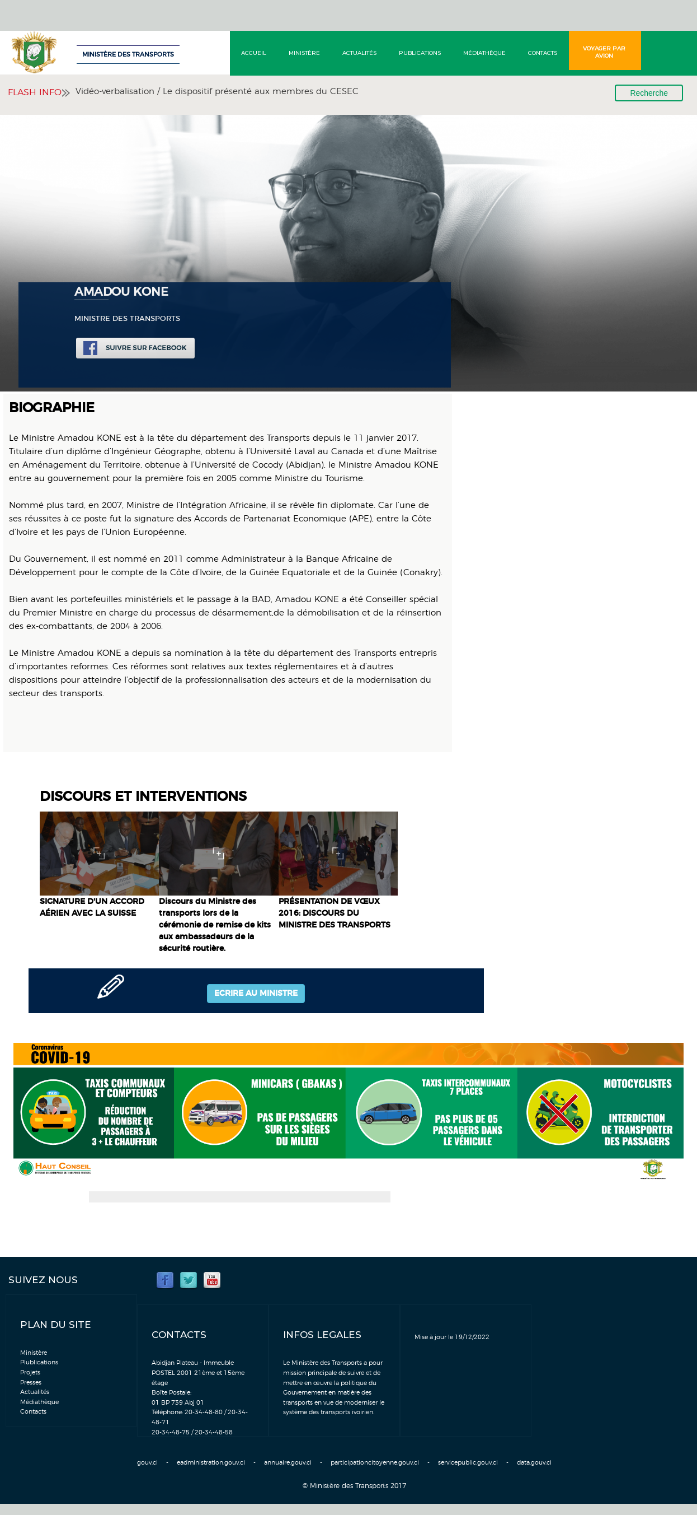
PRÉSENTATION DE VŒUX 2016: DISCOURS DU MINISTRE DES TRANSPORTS (334, 913)
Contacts (542, 53)
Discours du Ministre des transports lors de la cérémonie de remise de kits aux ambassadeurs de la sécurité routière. (215, 925)
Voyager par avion (604, 52)
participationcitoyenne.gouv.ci (375, 1463)
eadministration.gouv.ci (211, 1463)
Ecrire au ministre (256, 993)
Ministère (304, 53)
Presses (30, 1382)
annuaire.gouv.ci (288, 1463)
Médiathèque (484, 53)
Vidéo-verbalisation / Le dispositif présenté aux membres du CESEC (217, 91)
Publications (420, 53)
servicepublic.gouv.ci (468, 1463)
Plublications (39, 1362)
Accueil (253, 53)
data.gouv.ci (534, 1463)
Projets (30, 1372)
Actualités (359, 53)
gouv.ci (147, 1463)
